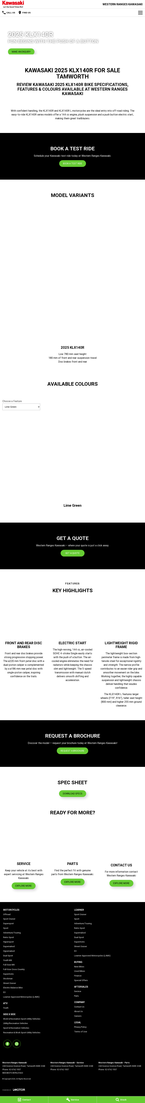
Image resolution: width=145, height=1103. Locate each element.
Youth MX (7, 960)
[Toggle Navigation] (140, 13)
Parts (76, 996)
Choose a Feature (21, 405)
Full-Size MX (9, 964)
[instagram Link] (16, 1044)
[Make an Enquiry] (21, 51)
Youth (5, 1008)
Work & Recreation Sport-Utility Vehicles (21, 1018)
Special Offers (81, 980)
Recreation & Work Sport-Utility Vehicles (21, 1032)
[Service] (72, 1099)
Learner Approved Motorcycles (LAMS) (21, 997)
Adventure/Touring (12, 932)
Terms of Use (80, 1031)
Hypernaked (9, 951)
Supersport (8, 923)
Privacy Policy (80, 1027)
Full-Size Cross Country (14, 969)
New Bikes (79, 966)
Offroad (7, 914)
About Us (78, 1011)
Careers (78, 1016)
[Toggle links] (13, 1090)
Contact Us (79, 1006)
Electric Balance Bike (13, 987)
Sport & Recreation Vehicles (16, 1028)
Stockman (8, 978)
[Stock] (121, 1099)
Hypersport (8, 941)
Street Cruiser (9, 983)
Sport (5, 928)
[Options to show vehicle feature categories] (21, 406)
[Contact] (24, 1099)
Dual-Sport (8, 955)
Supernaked (9, 946)
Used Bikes (79, 971)
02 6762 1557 (15, 1069)
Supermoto (8, 974)
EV (4, 992)
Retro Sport (8, 937)
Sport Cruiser (9, 918)
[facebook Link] (7, 1044)
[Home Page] (13, 4)
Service (77, 991)
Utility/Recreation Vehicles (15, 1023)
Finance (78, 975)
